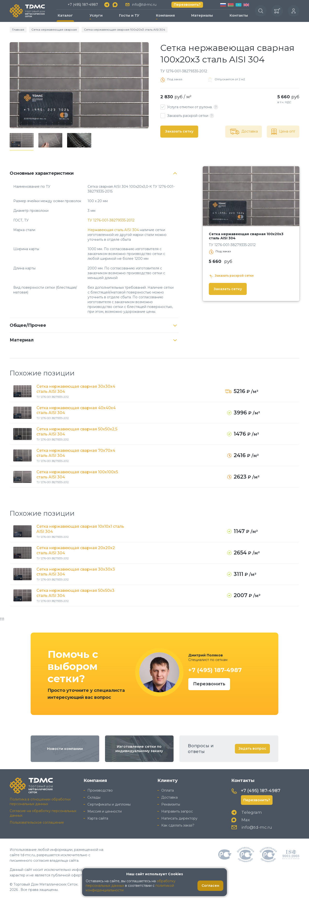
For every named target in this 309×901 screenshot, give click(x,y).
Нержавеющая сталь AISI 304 (113, 230)
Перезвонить (209, 684)
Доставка (169, 797)
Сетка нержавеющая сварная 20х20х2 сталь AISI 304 (75, 550)
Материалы (202, 15)
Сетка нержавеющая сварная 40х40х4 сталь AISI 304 (76, 410)
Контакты (239, 15)
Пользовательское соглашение (37, 822)
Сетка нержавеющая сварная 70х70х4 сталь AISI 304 (75, 453)
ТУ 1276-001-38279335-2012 (111, 220)
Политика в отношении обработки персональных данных (40, 801)
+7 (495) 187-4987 (83, 4)
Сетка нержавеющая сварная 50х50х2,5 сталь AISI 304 (76, 431)
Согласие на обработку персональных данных (43, 813)
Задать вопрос (252, 748)
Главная (18, 29)
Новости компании (65, 749)
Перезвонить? (187, 4)
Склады (93, 797)
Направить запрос (177, 811)
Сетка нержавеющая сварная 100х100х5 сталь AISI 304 (77, 474)
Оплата (167, 790)
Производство (100, 790)
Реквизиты (170, 804)
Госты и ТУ (129, 15)
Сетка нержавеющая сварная (54, 29)
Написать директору (179, 818)
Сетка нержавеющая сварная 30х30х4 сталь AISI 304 (75, 389)
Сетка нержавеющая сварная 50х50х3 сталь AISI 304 (75, 593)
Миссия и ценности (104, 811)
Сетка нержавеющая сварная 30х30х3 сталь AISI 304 (75, 572)
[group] (79, 85)
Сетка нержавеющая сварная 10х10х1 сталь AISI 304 (80, 529)
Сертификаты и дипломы (109, 804)
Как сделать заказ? (177, 825)
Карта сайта (97, 818)
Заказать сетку (179, 131)
